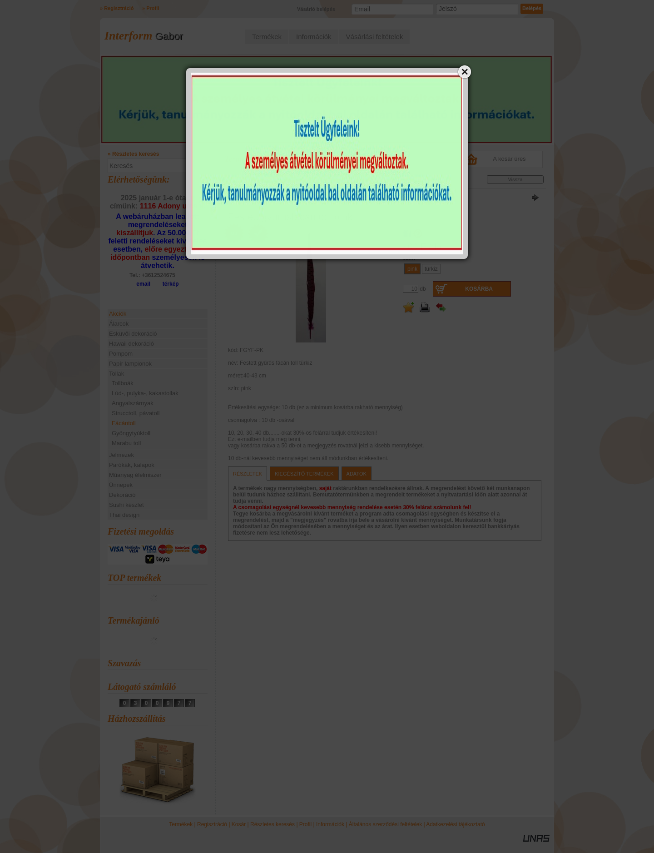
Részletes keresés (272, 824)
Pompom (121, 353)
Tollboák (123, 383)
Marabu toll (126, 443)
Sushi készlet (126, 504)
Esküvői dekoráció (133, 333)
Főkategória (239, 181)
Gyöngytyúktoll (131, 433)
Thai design (124, 514)
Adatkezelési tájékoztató (455, 824)
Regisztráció (212, 824)
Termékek (181, 824)
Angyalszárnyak (133, 403)
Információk (330, 824)
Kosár (239, 824)
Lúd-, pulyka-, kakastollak (145, 393)
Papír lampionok (130, 363)
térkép (171, 284)
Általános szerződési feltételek (385, 824)
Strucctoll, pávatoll (136, 413)
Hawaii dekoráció (131, 343)
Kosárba (479, 289)
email (143, 284)
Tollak (263, 181)
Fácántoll (124, 423)
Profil (305, 824)
